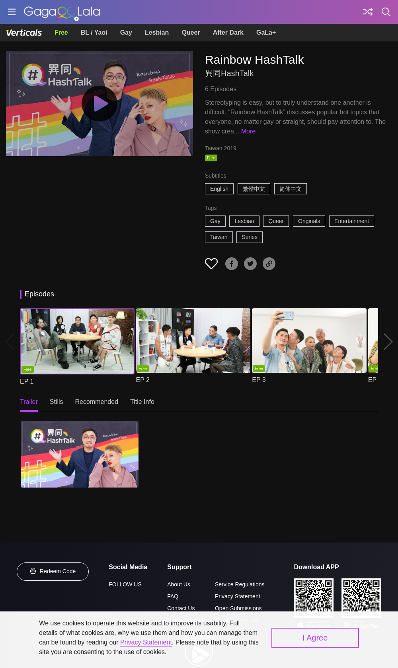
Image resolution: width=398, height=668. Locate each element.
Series (250, 237)
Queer (190, 32)
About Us (178, 584)
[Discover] (367, 12)
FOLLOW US (125, 584)
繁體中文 (254, 189)
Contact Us (181, 608)
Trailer (29, 401)
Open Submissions (238, 608)
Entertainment (351, 221)
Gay (126, 32)
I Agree (315, 637)
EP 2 (143, 379)
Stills (56, 401)
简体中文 (290, 189)
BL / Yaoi (94, 32)
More (248, 131)
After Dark (228, 32)
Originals (309, 221)
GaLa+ (266, 32)
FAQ (172, 596)
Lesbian (157, 32)
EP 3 (258, 379)
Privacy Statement (237, 596)
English (219, 189)
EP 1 (26, 381)
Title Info (142, 401)
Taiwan (219, 237)
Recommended (97, 401)
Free (61, 32)
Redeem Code (53, 571)
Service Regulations (240, 584)
